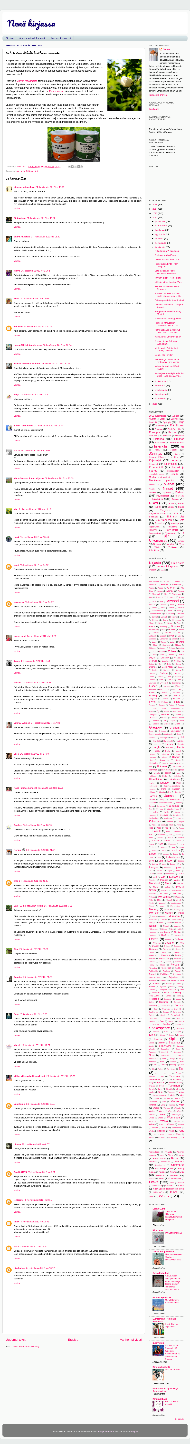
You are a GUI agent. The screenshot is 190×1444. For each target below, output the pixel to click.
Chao (155, 645)
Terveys (153, 530)
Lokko (178, 871)
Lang (173, 847)
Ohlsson (179, 939)
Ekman (167, 686)
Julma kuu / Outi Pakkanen (168, 337)
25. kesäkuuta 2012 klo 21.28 (37, 977)
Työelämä (170, 533)
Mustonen (153, 919)
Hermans (152, 757)
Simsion (180, 1035)
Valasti (156, 1098)
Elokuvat (160, 425)
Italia (157, 450)
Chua (154, 652)
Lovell (151, 874)
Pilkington (153, 968)
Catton (172, 642)
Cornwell (153, 661)
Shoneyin (177, 1032)
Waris (161, 1111)
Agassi (160, 588)
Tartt (157, 1073)
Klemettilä (177, 831)
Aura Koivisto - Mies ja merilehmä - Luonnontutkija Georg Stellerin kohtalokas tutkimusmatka (173, 1283)
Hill (150, 766)
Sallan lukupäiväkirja (163, 1251)
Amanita (168, 1152)
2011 (155, 404)
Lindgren (154, 867)
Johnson (152, 803)
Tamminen (171, 1069)
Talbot (160, 1069)
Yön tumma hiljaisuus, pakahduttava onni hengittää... (173, 1215)
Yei (154, 1134)
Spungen (152, 1052)
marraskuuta (161, 225)
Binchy (165, 620)
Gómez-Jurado (155, 734)
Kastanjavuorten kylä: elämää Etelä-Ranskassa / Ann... (169, 374)
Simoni (171, 1035)
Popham (166, 971)
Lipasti (177, 867)
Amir (151, 597)
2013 (155, 213)
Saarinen (167, 999)
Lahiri (182, 844)
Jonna (17, 661)
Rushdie (168, 996)
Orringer (167, 946)
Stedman (176, 1052)
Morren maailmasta (27, 81)
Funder (166, 711)
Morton (169, 912)
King (174, 828)
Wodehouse (176, 1127)
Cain (179, 636)
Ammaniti (159, 597)
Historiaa (158, 438)
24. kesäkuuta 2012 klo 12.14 (57, 345)
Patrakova (164, 958)
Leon (170, 860)
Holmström (165, 770)
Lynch (155, 877)
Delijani (152, 674)
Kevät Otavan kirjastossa (171, 1325)
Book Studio (165, 1162)
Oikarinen (157, 943)
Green (177, 724)
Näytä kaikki (179, 1419)
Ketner (154, 825)
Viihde (157, 547)
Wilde (152, 1124)
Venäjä (170, 544)
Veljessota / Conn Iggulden (168, 318)
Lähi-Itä (174, 474)
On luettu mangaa (173, 1233)
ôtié (182, 1137)
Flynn (152, 701)
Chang (181, 642)
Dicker (160, 677)
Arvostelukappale (167, 566)
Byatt (171, 636)
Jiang (162, 799)
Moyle (154, 916)
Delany (178, 670)
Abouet (164, 584)
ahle (16, 881)
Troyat (161, 1086)
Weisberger (176, 1115)
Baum (170, 611)
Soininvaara (165, 1046)
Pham (162, 965)
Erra (168, 689)
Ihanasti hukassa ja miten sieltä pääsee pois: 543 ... (168, 294)
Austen (152, 604)
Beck (179, 611)
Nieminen (177, 926)
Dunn (161, 680)
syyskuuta (160, 234)
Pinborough (166, 968)
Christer (172, 648)
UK (182, 533)
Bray (164, 629)
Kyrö (160, 843)
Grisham (175, 727)
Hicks (151, 760)
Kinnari (181, 828)
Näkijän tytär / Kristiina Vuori (168, 282)
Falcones (177, 689)
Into (171, 1168)
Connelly (165, 658)
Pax (160, 962)
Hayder (152, 754)
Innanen (152, 789)
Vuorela (172, 1105)
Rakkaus (157, 498)
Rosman (156, 992)
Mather (156, 887)
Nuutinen (152, 935)
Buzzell (163, 636)
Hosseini (167, 773)
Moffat (151, 903)
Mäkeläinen (176, 919)
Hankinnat (179, 436)
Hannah (169, 744)
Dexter (151, 677)
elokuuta (159, 238)
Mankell (164, 880)
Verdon (167, 1098)
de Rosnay (173, 1137)
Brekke (172, 629)
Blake (160, 623)
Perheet (179, 492)
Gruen (151, 731)
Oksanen (169, 942)
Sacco (178, 999)
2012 (155, 217)
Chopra (162, 648)
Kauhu (177, 454)
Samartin (177, 1002)
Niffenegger (153, 929)
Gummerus (177, 1164)
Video (181, 544)
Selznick (171, 1021)
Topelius (160, 1082)
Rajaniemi (173, 977)
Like (181, 1171)
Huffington (153, 776)
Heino (178, 754)
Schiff (163, 1015)
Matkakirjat (154, 485)
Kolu (170, 834)
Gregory (155, 727)
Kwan (178, 841)
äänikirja (154, 550)
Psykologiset (162, 496)
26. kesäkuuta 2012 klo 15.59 (60, 1076)
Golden (181, 721)
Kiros (168, 831)
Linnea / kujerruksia (24, 187)
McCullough (176, 890)
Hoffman (153, 770)
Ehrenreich (164, 683)
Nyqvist (177, 935)
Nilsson (164, 929)
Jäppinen (159, 809)
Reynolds (162, 987)
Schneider (153, 1018)
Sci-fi (175, 513)
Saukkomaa (153, 1012)
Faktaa (172, 432)
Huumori (179, 438)
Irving (163, 789)
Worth (151, 1131)
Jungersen (161, 806)
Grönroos (162, 731)
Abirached (153, 584)
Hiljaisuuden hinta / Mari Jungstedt (166, 265)
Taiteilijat (175, 523)
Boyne (152, 626)
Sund (162, 1061)
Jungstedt (174, 805)
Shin (166, 1032)
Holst (175, 770)
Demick (177, 673)
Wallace (166, 1108)
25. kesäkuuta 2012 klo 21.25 (33, 949)
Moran (162, 906)
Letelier (155, 864)
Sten (151, 1055)
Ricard (171, 987)
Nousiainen (165, 932)
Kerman (170, 822)
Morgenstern (175, 906)
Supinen (173, 1062)
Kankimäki (164, 815)
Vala (182, 1095)
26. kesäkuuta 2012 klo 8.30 (33, 1014)
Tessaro (152, 1076)
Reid (178, 984)
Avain (181, 1155)
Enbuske (152, 689)
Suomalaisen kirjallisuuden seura (168, 1189)
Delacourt (167, 670)
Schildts (169, 1185)
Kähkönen (172, 844)
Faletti (152, 692)
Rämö (178, 996)
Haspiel (178, 751)
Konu (151, 838)
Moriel (166, 909)
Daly (169, 664)
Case (182, 639)
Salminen (163, 1002)
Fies (165, 696)
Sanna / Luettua (22, 236)
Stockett (177, 1055)
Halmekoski (168, 741)
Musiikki (152, 489)
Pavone (152, 962)
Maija (16, 394)
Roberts (152, 990)
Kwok (151, 844)
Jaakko (17, 682)
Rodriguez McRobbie (167, 990)
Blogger (134, 1431)
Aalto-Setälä (154, 581)
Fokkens (165, 702)
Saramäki (166, 1009)
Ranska (175, 499)
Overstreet (167, 949)
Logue (169, 871)
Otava (154, 1182)
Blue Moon (153, 1162)
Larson (153, 853)
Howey (178, 773)
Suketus (18, 977)
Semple (181, 1021)
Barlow (154, 608)
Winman (181, 1124)
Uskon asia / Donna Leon (167, 259)
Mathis (167, 887)
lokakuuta (160, 230)
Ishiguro (152, 792)
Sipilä (173, 1039)
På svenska (179, 496)
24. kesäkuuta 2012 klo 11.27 (50, 187)
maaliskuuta (161, 390)
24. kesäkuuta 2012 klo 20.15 (37, 825)
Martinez (181, 883)
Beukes (155, 620)
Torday (171, 1083)
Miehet (169, 484)
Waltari (152, 1111)
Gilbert (165, 718)
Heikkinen (165, 754)
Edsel (179, 680)
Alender (160, 591)
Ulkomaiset (158, 540)
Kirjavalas (157, 1230)
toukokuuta (161, 381)
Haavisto (152, 738)
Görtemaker (169, 734)
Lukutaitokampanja (156, 474)
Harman (169, 747)
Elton (177, 686)
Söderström (158, 1192)
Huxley (165, 776)
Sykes (182, 1065)
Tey (162, 1076)
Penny (151, 965)
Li (180, 864)
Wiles (161, 1124)
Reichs (169, 984)
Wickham (177, 1121)
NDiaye (152, 923)
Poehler (178, 968)
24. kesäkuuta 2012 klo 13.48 (34, 537)
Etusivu (10, 38)
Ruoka (181, 503)
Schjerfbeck (175, 1015)
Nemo (161, 1178)
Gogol (172, 721)
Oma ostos (177, 563)
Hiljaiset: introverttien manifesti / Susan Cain (167, 324)
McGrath (164, 893)
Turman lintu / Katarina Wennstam (166, 342)
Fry (158, 711)
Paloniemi (165, 955)
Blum (179, 623)
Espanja (159, 429)
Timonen (177, 1079)
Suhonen (152, 1062)
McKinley (177, 893)
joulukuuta (160, 221)
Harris (180, 747)
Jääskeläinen (173, 809)
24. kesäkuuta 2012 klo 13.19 (36, 509)
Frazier (154, 708)
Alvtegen (176, 594)
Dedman (155, 670)
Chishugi (152, 648)
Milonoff (169, 900)
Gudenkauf (175, 731)
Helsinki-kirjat (160, 1168)
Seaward (152, 1021)
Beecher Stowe (155, 614)
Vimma (175, 1101)
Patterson (177, 958)
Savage (166, 1012)
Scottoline (167, 1018)
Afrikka (175, 416)
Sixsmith (161, 1043)
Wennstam (173, 1117)
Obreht (168, 939)
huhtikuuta (160, 385)
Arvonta (21, 171)
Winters (155, 1127)
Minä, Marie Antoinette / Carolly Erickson (166, 349)
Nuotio (177, 932)
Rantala (164, 980)
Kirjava (173, 1172)
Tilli (167, 1079)
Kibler (179, 825)
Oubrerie (153, 949)
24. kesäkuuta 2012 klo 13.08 (35, 450)
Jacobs (178, 792)
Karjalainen (154, 818)
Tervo (178, 1073)
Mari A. (17, 509)
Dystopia (166, 422)
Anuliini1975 (20, 1172)
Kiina (175, 457)
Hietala (177, 760)
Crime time (179, 1161)
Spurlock (164, 1052)
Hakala (173, 738)
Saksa (181, 507)
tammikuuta (161, 398)
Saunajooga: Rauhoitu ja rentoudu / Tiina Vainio (167, 360)
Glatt (164, 721)
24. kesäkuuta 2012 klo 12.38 (55, 363)
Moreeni (174, 1175)
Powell (152, 974)
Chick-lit (153, 422)
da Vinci (161, 1137)
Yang (181, 1130)
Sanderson (165, 1005)
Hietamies (153, 763)
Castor (154, 642)
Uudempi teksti (16, 1339)
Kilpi (159, 828)
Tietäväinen (154, 1079)
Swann (164, 1065)
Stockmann (153, 1059)
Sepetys (155, 1024)
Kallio (166, 812)
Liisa (16, 754)
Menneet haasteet (61, 38)
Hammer (180, 741)
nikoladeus (19, 1268)
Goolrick (156, 724)
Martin (168, 883)
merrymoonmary (106, 1431)
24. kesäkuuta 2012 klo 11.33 (41, 218)
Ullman (178, 1089)
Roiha (182, 990)
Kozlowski (180, 838)
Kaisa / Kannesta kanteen (27, 363)
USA (166, 536)
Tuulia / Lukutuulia (23, 425)
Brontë (181, 630)
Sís (153, 1069)
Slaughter (174, 1042)
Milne (159, 900)
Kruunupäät (156, 467)
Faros (164, 693)
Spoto (178, 1049)
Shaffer (178, 1024)
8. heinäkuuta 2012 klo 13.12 (40, 1268)
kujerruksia (158, 1343)
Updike (152, 1092)
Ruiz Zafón (154, 996)
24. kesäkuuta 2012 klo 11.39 (45, 236)
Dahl (160, 664)
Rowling (177, 992)
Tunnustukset (155, 533)
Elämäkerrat (177, 425)
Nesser (153, 925)
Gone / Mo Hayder (164, 355)
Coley (154, 655)
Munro (162, 916)
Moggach (162, 903)
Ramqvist (152, 980)
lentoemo (19, 1200)
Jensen (152, 799)
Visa (163, 1105)
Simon (162, 1035)
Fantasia (153, 435)
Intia (182, 447)
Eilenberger (176, 683)
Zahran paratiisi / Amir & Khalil (169, 300)
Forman (152, 705)
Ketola (163, 825)
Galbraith (165, 714)
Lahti (154, 847)
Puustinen (177, 974)
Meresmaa (164, 896)
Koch (151, 834)
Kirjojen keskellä (161, 1367)
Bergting (173, 617)
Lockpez (159, 871)
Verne (177, 1098)
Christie (181, 648)
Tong (151, 1083)
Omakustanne (174, 1178)
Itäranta (162, 792)
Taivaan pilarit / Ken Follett (167, 278)
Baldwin (181, 605)
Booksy (18, 825)
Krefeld (155, 841)
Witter (164, 1127)
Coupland (166, 661)
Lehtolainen (173, 857)
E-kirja (180, 422)
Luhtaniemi (169, 874)
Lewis (164, 864)
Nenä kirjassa (31, 23)
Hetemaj (164, 757)
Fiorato (176, 695)
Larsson (166, 854)
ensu (16, 1246)
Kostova (170, 838)
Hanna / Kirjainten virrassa (28, 345)
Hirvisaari (176, 767)
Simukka (157, 1039)
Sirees (151, 1043)
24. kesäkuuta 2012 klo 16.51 (35, 661)
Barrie (163, 608)
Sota (181, 519)
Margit (17, 1045)
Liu (150, 871)
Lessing (181, 861)
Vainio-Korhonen (159, 1095)
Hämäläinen (156, 779)
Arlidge (181, 597)
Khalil (171, 825)
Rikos (153, 503)
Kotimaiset (170, 463)
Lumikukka (19, 1104)
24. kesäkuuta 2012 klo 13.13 (59, 478)
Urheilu (181, 541)
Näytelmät (166, 492)
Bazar (174, 1158)
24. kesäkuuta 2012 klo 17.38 (34, 754)
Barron (171, 608)
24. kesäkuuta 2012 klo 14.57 (39, 602)
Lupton (181, 873)
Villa (164, 1102)
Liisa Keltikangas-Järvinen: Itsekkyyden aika (173, 1257)
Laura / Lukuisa (22, 723)
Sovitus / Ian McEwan (165, 255)
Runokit (181, 1183)
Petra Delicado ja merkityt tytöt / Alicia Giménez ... (167, 331)
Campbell (153, 639)
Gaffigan (153, 714)
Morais (151, 906)
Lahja (163, 570)
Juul (150, 809)
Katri (16, 537)
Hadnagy (163, 738)
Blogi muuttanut (159, 1391)
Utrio (160, 1092)
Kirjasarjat (155, 460)
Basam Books (159, 1158)
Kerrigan (181, 822)
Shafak (166, 1024)
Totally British (171, 530)
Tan (181, 1068)
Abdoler (178, 581)
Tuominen (174, 1085)
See (162, 1021)
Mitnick (178, 900)
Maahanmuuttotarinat (159, 477)
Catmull (163, 642)
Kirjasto (155, 563)
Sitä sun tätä (32, 171)
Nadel (160, 923)
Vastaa (17, 208)
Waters (170, 1111)
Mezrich (178, 897)
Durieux (170, 680)
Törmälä (169, 1089)
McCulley (164, 890)
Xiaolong (161, 1131)
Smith (151, 1046)
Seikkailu (153, 517)
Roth (166, 992)
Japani (173, 450)
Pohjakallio (153, 971)
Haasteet (167, 436)
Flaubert (165, 699)
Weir (162, 1114)
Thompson (174, 1076)
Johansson (174, 799)
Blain (151, 623)
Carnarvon (164, 639)
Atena (170, 1155)
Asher (154, 601)
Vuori (181, 1105)
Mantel (176, 880)
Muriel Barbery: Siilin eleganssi (172, 1301)
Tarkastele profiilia (158, 95)
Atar (161, 601)
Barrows (181, 608)
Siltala (181, 1185)
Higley (178, 763)
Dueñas (178, 677)
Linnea (17, 1144)
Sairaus (171, 507)
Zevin (170, 1134)
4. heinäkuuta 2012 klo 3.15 (38, 1200)
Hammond (157, 744)
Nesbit (169, 923)
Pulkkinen (164, 974)
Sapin (156, 1009)
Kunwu (167, 840)
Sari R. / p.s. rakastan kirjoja (28, 906)
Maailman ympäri (161, 480)
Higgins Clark (167, 763)
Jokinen (178, 803)
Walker (156, 1108)
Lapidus (175, 850)
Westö (164, 1120)
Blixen (169, 623)
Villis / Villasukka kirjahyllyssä (29, 1076)
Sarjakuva (166, 510)
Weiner (152, 1115)
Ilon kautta (154, 109)
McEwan (152, 893)
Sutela (154, 1065)
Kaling (155, 812)
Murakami (174, 916)
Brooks (156, 633)
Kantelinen (177, 815)
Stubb (164, 1059)
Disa (16, 949)
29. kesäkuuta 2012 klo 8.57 (36, 1144)
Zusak (151, 1137)
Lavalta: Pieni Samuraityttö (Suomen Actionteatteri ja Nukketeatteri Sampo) (172, 1352)
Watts (179, 1111)
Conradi (177, 658)
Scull (178, 1018)
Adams (152, 588)
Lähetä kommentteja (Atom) (25, 1346)
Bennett (155, 617)
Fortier (171, 705)
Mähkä (164, 919)
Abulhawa (176, 584)
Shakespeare (159, 1028)
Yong (162, 1134)
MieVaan (18, 326)
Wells (160, 1118)
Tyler (160, 1089)
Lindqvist (167, 867)
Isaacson (176, 789)
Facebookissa (56, 91)
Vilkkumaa (153, 1102)
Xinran (171, 1131)
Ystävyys (172, 547)
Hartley (157, 751)
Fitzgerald (153, 699)
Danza (178, 664)
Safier (151, 1002)
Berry (182, 617)
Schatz (151, 1015)
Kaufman (168, 818)
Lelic (161, 861)
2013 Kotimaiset (157, 416)
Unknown (19, 602)
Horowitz (156, 773)
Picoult (175, 964)
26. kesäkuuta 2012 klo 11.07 (35, 1045)
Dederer (181, 667)
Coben (172, 651)
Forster (162, 705)
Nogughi (152, 932)
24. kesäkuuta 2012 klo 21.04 (40, 850)
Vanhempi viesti (131, 1339)
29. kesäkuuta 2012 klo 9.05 (42, 1172)
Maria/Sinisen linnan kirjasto (29, 478)
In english (162, 446)
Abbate (166, 581)
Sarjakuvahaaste (157, 513)
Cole (182, 652)
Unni (16, 565)
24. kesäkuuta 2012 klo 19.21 (48, 788)
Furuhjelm (177, 711)
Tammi (174, 1192)
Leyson (173, 864)
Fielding (153, 695)
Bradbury (163, 627)
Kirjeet (175, 460)
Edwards (152, 683)
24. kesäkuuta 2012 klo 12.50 (34, 394)
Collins (171, 655)
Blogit (162, 419)
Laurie (175, 854)
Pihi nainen (20, 218)
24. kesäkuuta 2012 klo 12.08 (34, 298)
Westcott (152, 1121)
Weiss (151, 1118)
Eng (160, 689)
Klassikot (153, 464)
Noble (179, 929)
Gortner (167, 724)
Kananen (152, 815)
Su (180, 1059)
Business (175, 419)
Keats (178, 818)
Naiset (168, 488)
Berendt (164, 617)
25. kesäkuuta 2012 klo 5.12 (58, 906)
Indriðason (153, 786)
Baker (172, 605)
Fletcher (176, 698)
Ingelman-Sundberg (172, 786)
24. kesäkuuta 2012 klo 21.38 (33, 881)
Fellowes (176, 693)
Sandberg (153, 1005)
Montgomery (176, 903)
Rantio (173, 980)
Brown (168, 632)
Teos (151, 1196)
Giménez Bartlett (177, 718)
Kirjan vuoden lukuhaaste (32, 38)
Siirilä (152, 1034)
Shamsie (180, 1028)
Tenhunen (167, 1073)
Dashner (153, 667)
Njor (172, 929)
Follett (176, 701)
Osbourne (177, 946)
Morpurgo (177, 909)
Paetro (151, 952)
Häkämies (177, 776)
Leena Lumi (20, 636)
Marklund (154, 883)
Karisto (162, 1172)
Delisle (164, 673)
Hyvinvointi (160, 442)
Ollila (182, 943)
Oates (154, 939)
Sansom (179, 1005)
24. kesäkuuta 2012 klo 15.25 (41, 636)
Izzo (169, 792)
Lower (159, 874)
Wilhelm (170, 1124)
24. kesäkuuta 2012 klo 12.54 (48, 425)
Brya (178, 633)
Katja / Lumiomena (23, 788)
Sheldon (156, 1032)
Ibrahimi (152, 783)
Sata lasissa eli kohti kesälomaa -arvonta (166, 272)
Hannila (181, 744)
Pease (168, 962)
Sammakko (157, 1186)
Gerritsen (153, 717)
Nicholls (166, 926)
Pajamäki (176, 952)
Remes (152, 986)
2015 (155, 204)
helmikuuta (160, 394)
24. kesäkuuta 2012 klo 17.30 (45, 723)
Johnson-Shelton (165, 803)
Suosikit (159, 523)
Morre (17, 271)
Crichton (177, 661)
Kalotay (177, 812)
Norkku (17, 850)
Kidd (151, 828)
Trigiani (152, 1086)
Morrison (154, 912)
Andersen (171, 597)
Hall (182, 737)
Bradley (175, 626)
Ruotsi (157, 506)
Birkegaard (176, 620)
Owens (178, 949)
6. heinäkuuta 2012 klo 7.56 (33, 1246)
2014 (155, 209)
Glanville (155, 721)
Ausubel (162, 605)
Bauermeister (157, 611)
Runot (171, 503)
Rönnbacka (154, 999)
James (153, 796)
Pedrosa (178, 962)
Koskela (160, 838)
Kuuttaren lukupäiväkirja (165, 1388)
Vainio (181, 1092)
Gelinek (178, 714)
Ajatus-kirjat (154, 1152)
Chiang (178, 645)
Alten (166, 594)
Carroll (174, 639)
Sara (16, 1014)
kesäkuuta (160, 247)
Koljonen (161, 834)
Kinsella (156, 831)
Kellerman (155, 821)
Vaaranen (171, 1092)
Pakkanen (153, 955)
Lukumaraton (173, 471)
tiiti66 (16, 1221)
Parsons (152, 958)
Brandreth (153, 629)
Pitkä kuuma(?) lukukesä (167, 251)
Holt (182, 770)
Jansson (171, 796)
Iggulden (165, 782)
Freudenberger (175, 708)
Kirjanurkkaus (159, 1399)
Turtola (151, 1089)
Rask (182, 980)
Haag (179, 734)
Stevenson (165, 1055)
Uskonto (157, 544)
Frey (151, 711)
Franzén (181, 705)
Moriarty (154, 909)
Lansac (181, 847)
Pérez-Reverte (155, 977)
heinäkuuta (161, 243)
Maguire (152, 880)
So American (164, 519)
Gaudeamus (160, 1165)
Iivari (178, 783)
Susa (16, 298)
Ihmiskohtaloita (177, 442)
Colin (162, 655)
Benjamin (180, 614)
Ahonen (171, 587)
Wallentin (177, 1108)
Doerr (169, 677)
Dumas (152, 680)
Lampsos (163, 847)
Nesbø (178, 922)
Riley (180, 987)
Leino (151, 861)
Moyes (181, 913)
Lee (159, 857)
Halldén (156, 741)
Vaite (172, 1095)
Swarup (173, 1065)
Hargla (156, 747)
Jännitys (155, 453)
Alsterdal (156, 594)
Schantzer (177, 1012)
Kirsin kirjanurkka (161, 1297)
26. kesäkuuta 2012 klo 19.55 (40, 1104)
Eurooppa (155, 432)
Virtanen (152, 1105)
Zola (178, 1134)
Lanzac (163, 851)
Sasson (177, 1009)
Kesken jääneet (157, 457)
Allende (170, 591)
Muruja (151, 1178)
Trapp (179, 1083)
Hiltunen (162, 766)
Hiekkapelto (164, 760)
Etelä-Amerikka (174, 429)
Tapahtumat (154, 527)
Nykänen (165, 935)
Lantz (154, 851)
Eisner (153, 685)
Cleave (162, 652)
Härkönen (174, 779)
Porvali (177, 971)
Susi (182, 1061)
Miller (151, 900)
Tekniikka (172, 526)
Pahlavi (163, 952)
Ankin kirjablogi (160, 1273)
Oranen (155, 946)
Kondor (178, 834)
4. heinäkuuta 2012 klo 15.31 (34, 1221)
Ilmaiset (152, 570)
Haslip (167, 751)
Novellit (152, 492)
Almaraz (181, 591)
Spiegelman (165, 1049)
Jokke (17, 450)
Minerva (160, 1175)
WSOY (164, 1196)
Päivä (172, 1183)
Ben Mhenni (169, 614)
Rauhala (157, 983)
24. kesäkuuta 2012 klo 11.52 (35, 271)
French (163, 708)
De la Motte (168, 667)
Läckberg (174, 876)
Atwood (173, 601)
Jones (151, 806)
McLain (152, 897)
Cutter (151, 664)
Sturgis (173, 1059)
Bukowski (153, 636)
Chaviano (166, 645)
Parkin (177, 955)
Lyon (163, 877)
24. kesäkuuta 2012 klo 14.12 (34, 565)
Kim (166, 828)
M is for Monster (172, 1369)
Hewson (176, 757)
